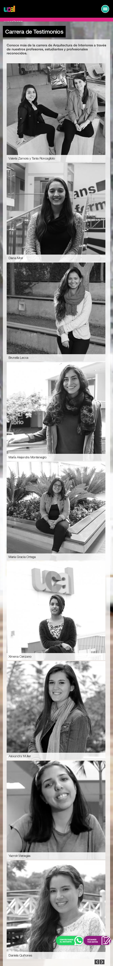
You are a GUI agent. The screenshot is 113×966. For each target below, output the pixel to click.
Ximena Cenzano (20, 656)
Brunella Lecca (18, 357)
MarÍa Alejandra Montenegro (27, 457)
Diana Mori (16, 258)
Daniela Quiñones (20, 955)
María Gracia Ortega (22, 557)
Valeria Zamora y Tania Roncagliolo (32, 158)
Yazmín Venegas (19, 855)
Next (97, 962)
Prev (102, 962)
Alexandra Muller (20, 756)
